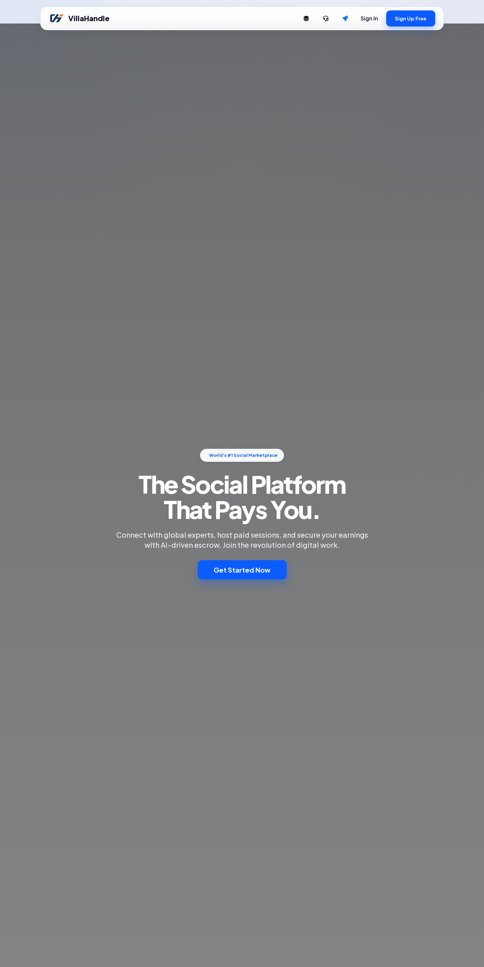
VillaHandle (79, 18)
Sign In (369, 18)
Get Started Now (242, 570)
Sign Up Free (411, 18)
